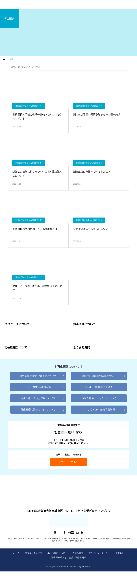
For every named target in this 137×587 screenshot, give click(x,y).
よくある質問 (76, 553)
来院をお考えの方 (33, 553)
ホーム (16, 553)
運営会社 (119, 553)
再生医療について (56, 553)
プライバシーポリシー (99, 553)
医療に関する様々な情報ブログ (28, 106)
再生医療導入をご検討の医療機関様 (68, 557)
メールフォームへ (68, 461)
